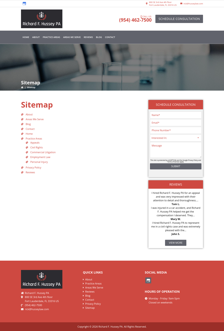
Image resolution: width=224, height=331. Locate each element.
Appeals (35, 142)
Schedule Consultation (179, 19)
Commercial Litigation (43, 152)
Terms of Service (173, 162)
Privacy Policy (33, 167)
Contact (30, 129)
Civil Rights (36, 147)
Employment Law (40, 157)
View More (175, 242)
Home (29, 133)
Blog (28, 124)
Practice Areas (34, 138)
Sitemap (90, 308)
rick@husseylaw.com (193, 3)
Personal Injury (39, 162)
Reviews (30, 172)
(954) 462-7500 (135, 20)
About (29, 114)
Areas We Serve (35, 119)
